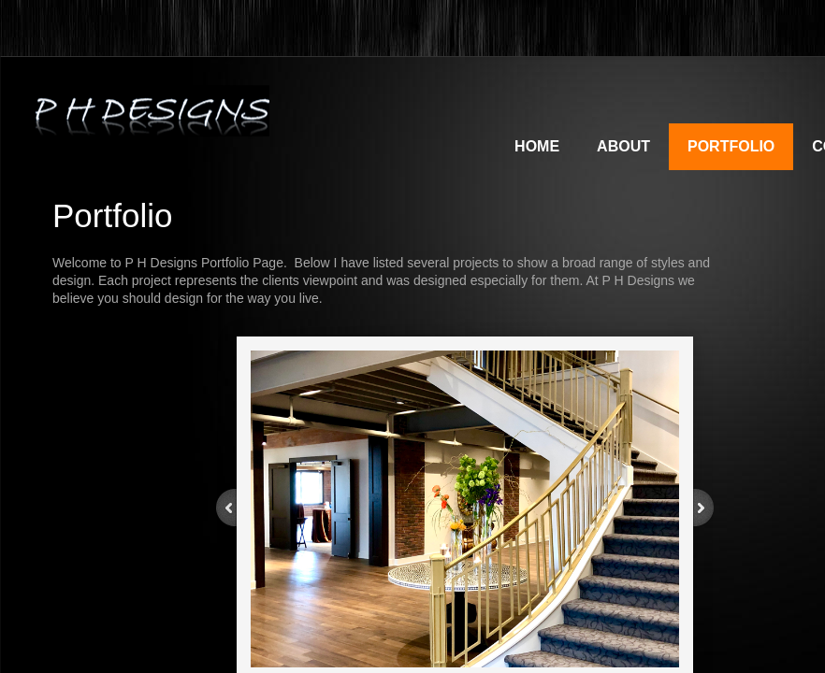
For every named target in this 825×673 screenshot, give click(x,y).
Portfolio (731, 146)
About (623, 146)
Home (536, 146)
